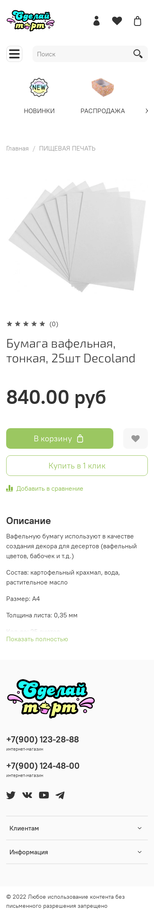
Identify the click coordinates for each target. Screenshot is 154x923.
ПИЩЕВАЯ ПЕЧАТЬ (67, 148)
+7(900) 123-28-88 (42, 739)
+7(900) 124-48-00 (43, 765)
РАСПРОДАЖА (102, 110)
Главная (17, 148)
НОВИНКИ (39, 110)
